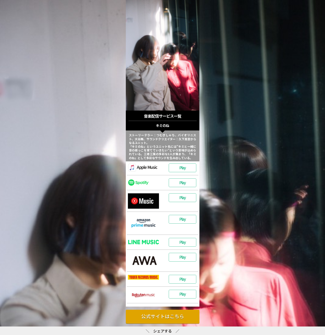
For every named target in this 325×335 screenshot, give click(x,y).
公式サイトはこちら (162, 316)
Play (182, 167)
